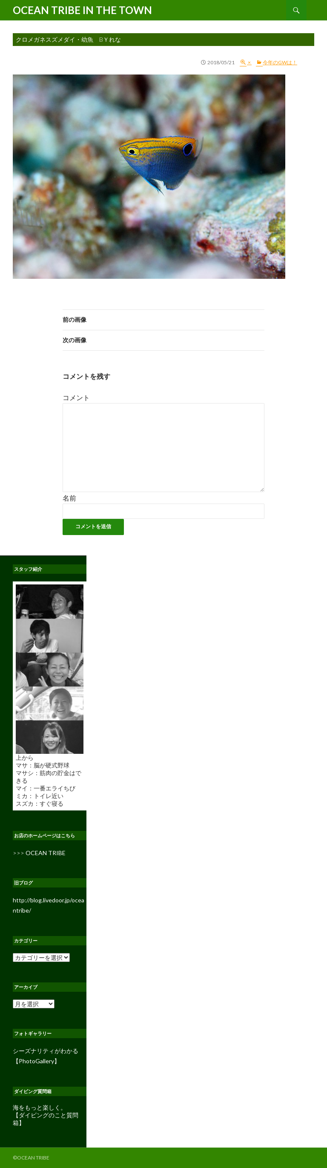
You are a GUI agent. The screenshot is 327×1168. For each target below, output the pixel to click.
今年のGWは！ (280, 62)
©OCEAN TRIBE (31, 1157)
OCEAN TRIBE (46, 852)
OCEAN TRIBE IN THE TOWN (82, 10)
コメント (76, 397)
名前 (69, 498)
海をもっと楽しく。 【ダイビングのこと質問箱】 (45, 1115)
